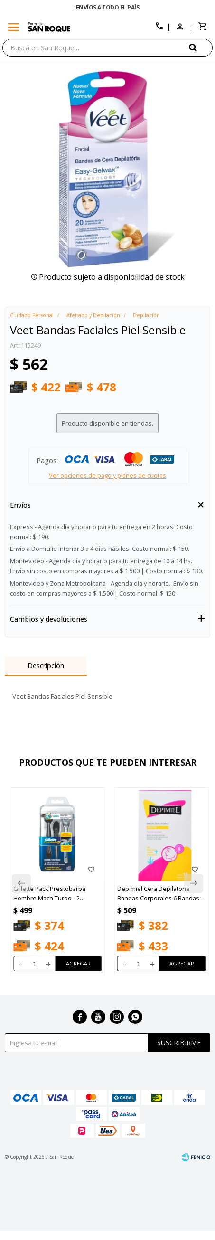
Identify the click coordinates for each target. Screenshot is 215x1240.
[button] (201, 47)
